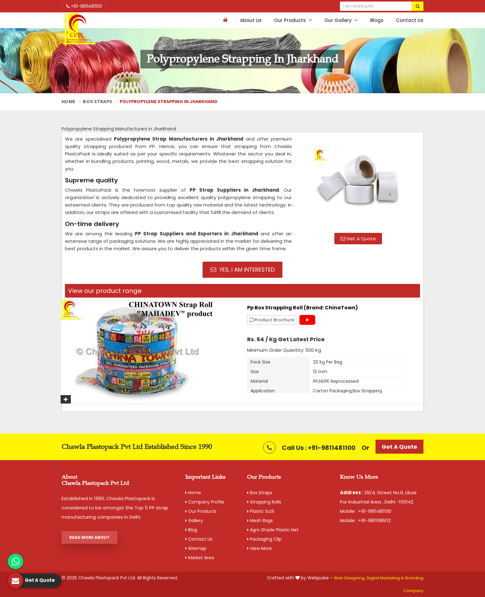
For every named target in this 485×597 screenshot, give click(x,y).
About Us (251, 20)
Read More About (89, 537)
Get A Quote (358, 238)
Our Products (293, 20)
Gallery (194, 520)
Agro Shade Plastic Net (272, 530)
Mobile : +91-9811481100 (365, 511)
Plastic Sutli (260, 511)
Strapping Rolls (264, 502)
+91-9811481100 (84, 6)
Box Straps (97, 101)
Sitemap (195, 548)
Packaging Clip (264, 539)
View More (259, 548)
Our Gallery (341, 20)
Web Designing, (349, 578)
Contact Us (409, 20)
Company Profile (204, 502)
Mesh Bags (260, 520)
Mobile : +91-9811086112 (365, 520)
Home (68, 101)
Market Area (199, 558)
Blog (191, 530)
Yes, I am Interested (243, 269)
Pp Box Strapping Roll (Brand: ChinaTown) (302, 308)
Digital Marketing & (385, 578)
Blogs (377, 20)
